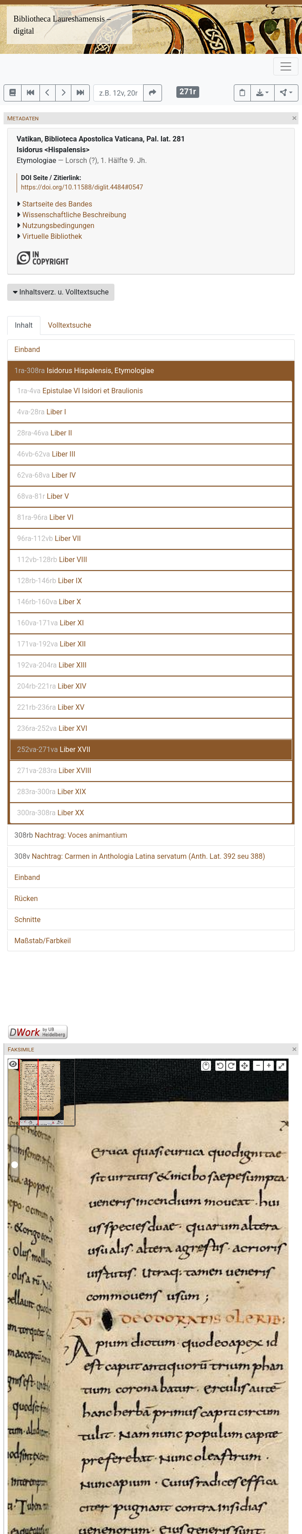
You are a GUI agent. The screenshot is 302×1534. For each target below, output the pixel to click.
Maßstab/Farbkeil (42, 940)
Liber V (43, 496)
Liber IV (46, 475)
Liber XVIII (54, 770)
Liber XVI (52, 728)
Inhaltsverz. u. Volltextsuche (61, 292)
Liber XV (50, 707)
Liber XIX (51, 791)
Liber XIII (52, 665)
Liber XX (50, 813)
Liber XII (51, 644)
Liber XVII (53, 749)
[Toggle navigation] (285, 66)
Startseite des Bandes (57, 204)
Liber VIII (52, 559)
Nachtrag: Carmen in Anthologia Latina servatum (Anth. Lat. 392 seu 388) (139, 856)
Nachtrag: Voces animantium (70, 835)
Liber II (44, 433)
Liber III (46, 454)
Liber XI (50, 623)
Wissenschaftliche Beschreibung (74, 215)
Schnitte (27, 919)
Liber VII (49, 538)
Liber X (49, 602)
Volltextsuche (69, 325)
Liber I (41, 412)
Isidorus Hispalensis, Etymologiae (84, 370)
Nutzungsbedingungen (58, 225)
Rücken (26, 898)
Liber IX (49, 580)
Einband (27, 349)
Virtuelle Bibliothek (52, 236)
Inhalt (24, 325)
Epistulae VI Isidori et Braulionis (80, 391)
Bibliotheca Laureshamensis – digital (62, 24)
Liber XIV (52, 686)
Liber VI (45, 517)
